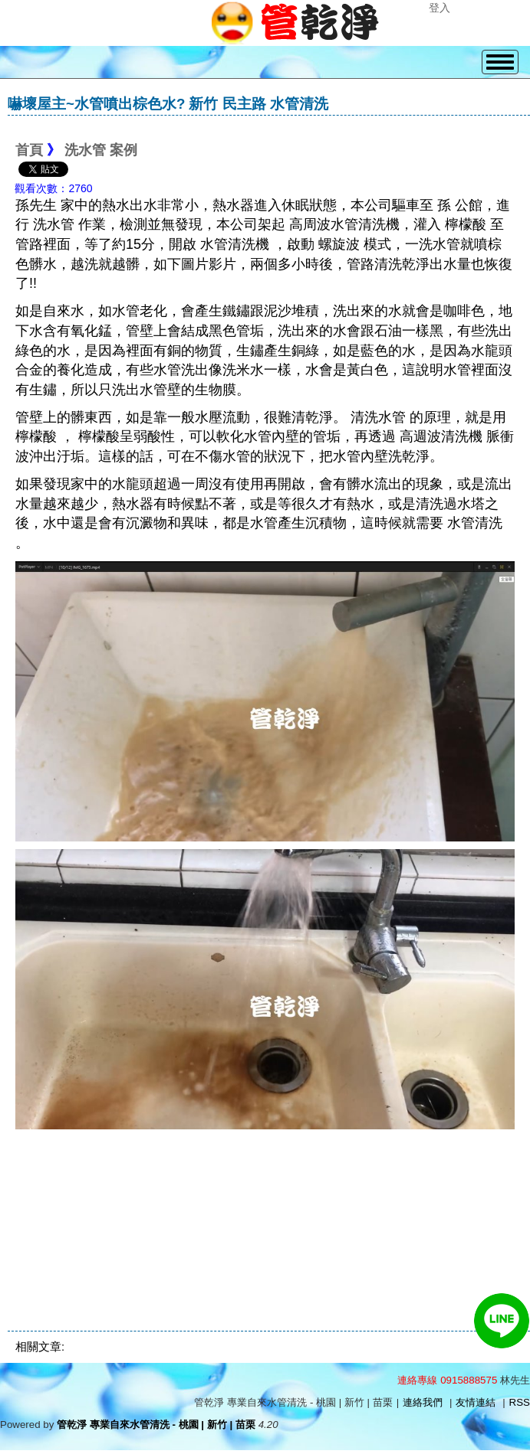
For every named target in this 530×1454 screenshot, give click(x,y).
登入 (439, 8)
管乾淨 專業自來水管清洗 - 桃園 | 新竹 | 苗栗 (156, 1424)
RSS (519, 1402)
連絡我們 (423, 1402)
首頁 (29, 150)
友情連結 (475, 1402)
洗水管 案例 (100, 150)
